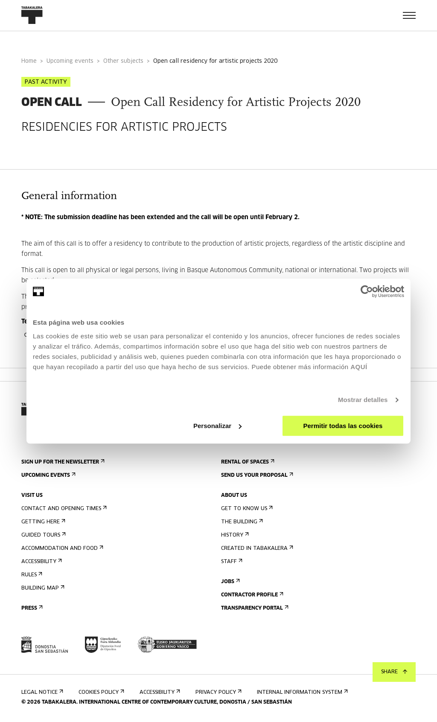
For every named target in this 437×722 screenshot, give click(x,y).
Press (31, 608)
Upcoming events (70, 61)
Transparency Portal (254, 608)
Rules (31, 575)
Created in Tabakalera (256, 548)
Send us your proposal (256, 475)
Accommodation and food (61, 548)
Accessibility (40, 561)
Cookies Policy (100, 692)
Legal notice (41, 692)
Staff (231, 561)
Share (394, 672)
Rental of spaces (247, 462)
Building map (42, 588)
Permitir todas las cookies (342, 425)
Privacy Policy (217, 692)
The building (241, 522)
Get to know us (246, 508)
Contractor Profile (251, 595)
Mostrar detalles (363, 399)
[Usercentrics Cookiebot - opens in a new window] (366, 291)
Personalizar (217, 425)
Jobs (229, 581)
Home (29, 61)
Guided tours (42, 535)
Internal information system (301, 692)
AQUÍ (358, 366)
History (234, 535)
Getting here (42, 522)
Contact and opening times (63, 508)
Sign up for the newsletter (62, 462)
